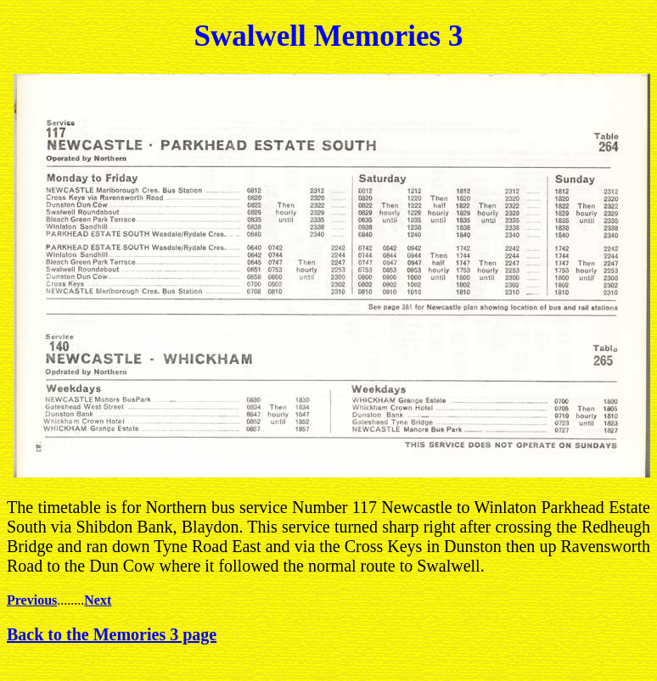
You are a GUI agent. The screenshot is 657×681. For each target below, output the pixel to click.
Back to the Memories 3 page (111, 634)
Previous (32, 600)
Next (97, 600)
